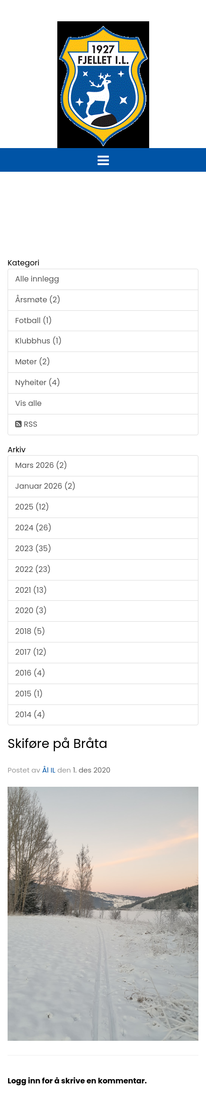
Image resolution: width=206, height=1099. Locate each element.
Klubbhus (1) (38, 340)
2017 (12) (30, 652)
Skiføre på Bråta (57, 743)
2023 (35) (33, 548)
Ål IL (48, 770)
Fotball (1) (33, 320)
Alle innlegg (37, 278)
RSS (26, 424)
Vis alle (28, 403)
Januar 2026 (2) (45, 486)
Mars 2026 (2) (41, 465)
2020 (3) (31, 610)
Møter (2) (32, 361)
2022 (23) (33, 569)
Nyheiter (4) (37, 382)
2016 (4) (30, 673)
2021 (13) (31, 590)
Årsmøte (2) (38, 299)
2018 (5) (30, 631)
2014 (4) (30, 714)
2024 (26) (33, 527)
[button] (103, 158)
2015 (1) (29, 693)
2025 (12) (32, 506)
